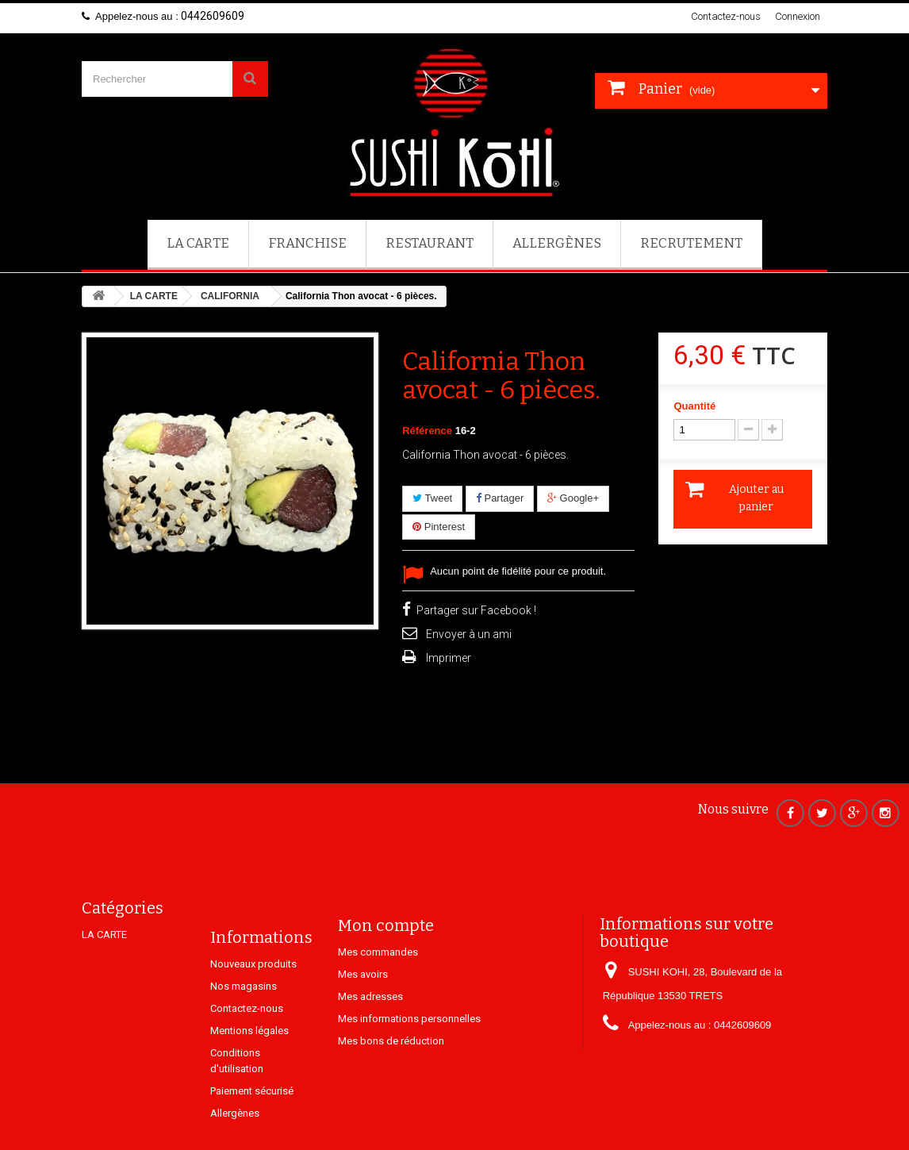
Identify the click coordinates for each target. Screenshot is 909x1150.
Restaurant (429, 243)
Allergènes (556, 243)
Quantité (694, 406)
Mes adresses (370, 1034)
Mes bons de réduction (391, 1079)
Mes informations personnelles (409, 1057)
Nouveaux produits (253, 1017)
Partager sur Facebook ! (476, 610)
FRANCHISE (307, 243)
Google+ (573, 498)
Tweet (432, 498)
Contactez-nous (726, 16)
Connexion (797, 16)
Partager (500, 498)
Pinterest (438, 527)
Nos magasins (243, 1039)
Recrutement (691, 243)
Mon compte (386, 963)
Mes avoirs (363, 1012)
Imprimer (448, 658)
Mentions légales (249, 1084)
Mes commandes (378, 990)
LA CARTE (198, 243)
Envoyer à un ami (469, 634)
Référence (427, 431)
